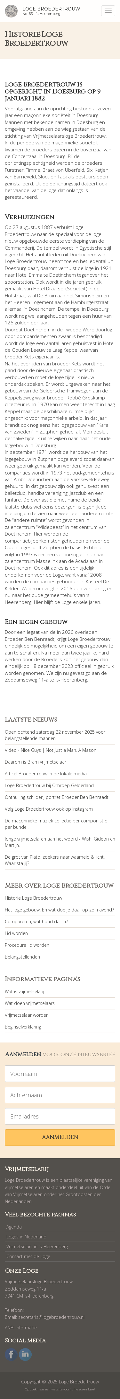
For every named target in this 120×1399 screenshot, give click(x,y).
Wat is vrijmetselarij (24, 991)
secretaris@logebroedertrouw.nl (51, 1317)
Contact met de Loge (28, 1256)
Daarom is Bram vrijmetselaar (35, 762)
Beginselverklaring (23, 1027)
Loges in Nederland (26, 1237)
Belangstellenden (22, 957)
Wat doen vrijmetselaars (30, 1003)
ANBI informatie (21, 1328)
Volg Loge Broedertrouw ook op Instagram (49, 809)
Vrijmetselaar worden (27, 1015)
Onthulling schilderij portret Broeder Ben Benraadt (56, 797)
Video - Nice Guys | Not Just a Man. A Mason (50, 750)
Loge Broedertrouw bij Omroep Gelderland (49, 785)
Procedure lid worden (27, 945)
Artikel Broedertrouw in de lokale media (46, 774)
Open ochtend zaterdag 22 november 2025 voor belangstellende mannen (55, 735)
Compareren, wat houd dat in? (36, 921)
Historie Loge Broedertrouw (33, 898)
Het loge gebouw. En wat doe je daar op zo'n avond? (59, 910)
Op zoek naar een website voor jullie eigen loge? (60, 1389)
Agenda (14, 1227)
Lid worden (16, 933)
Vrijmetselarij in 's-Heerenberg (37, 1246)
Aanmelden (60, 1137)
